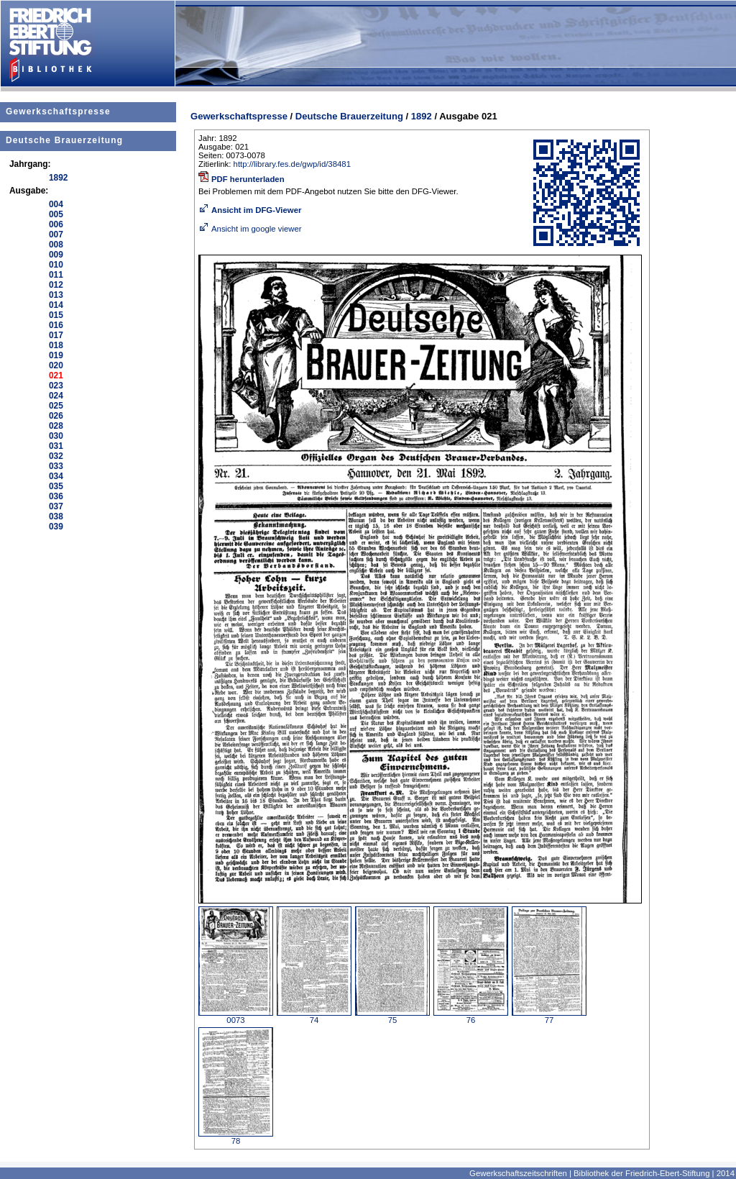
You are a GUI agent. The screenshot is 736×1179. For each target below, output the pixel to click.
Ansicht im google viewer (250, 228)
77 (549, 1016)
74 (314, 1016)
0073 (235, 1016)
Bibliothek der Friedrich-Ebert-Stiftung (641, 1173)
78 (235, 1137)
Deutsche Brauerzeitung (64, 140)
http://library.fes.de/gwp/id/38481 (292, 164)
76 (470, 1016)
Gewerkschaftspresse (58, 111)
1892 (421, 116)
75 (392, 1016)
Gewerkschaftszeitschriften (518, 1173)
